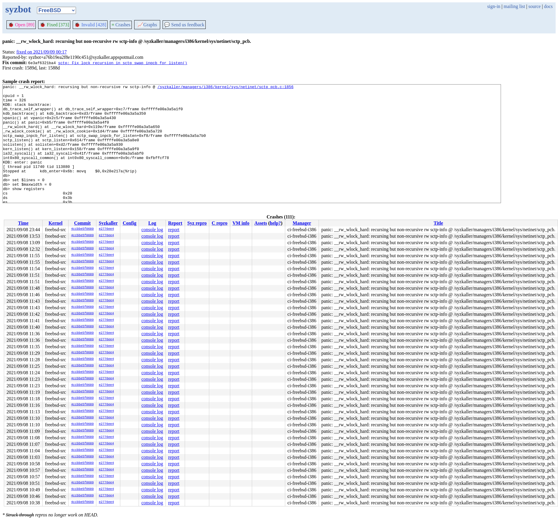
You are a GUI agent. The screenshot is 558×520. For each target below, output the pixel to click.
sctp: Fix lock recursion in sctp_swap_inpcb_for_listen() (122, 62)
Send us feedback (184, 24)
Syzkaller (108, 223)
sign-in (493, 6)
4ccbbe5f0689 (82, 229)
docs (548, 6)
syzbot (18, 9)
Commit (82, 223)
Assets (260, 223)
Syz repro (197, 223)
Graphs (147, 24)
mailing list (514, 6)
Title (438, 223)
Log (152, 223)
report (173, 229)
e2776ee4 (106, 229)
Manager (302, 223)
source (534, 6)
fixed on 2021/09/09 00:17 (42, 51)
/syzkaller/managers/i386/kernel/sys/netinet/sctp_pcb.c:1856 (225, 87)
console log (152, 229)
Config (129, 223)
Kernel (55, 223)
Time (23, 223)
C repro (219, 223)
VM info (241, 223)
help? (275, 223)
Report (175, 223)
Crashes (120, 24)
